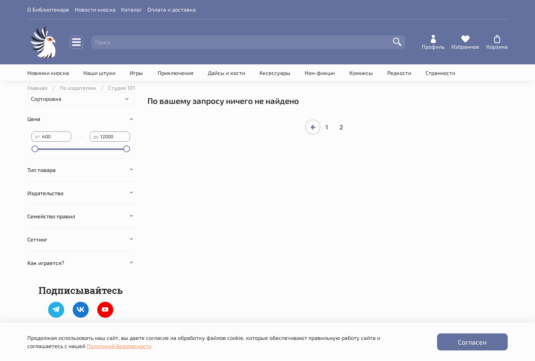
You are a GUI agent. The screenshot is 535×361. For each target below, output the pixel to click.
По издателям (78, 87)
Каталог (131, 9)
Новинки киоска (48, 72)
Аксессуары (274, 72)
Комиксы (361, 72)
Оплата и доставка (171, 9)
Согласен (472, 342)
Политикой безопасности (119, 346)
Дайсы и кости (226, 72)
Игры (136, 72)
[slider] (35, 149)
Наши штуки (99, 72)
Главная (37, 87)
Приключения (175, 72)
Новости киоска (95, 9)
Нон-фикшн (320, 72)
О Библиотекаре (48, 9)
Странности (440, 72)
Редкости (399, 72)
